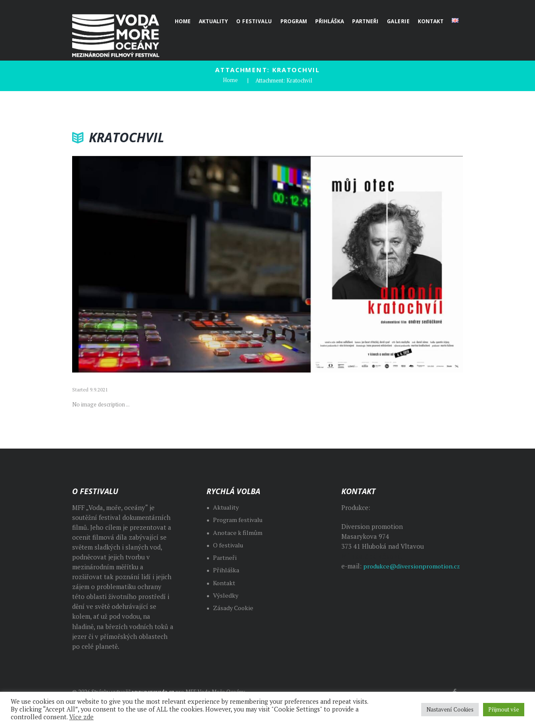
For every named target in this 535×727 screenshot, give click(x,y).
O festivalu (229, 545)
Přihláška (226, 570)
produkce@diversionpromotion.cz (407, 576)
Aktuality (226, 507)
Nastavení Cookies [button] (450, 709)
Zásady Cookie (234, 608)
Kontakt (225, 582)
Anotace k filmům (238, 532)
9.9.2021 (99, 390)
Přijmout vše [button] (503, 709)
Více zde (81, 717)
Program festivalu (239, 520)
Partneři (225, 557)
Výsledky (226, 595)
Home (230, 80)
